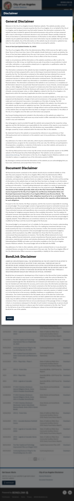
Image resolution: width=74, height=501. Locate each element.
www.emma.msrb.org (12, 155)
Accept (9, 318)
